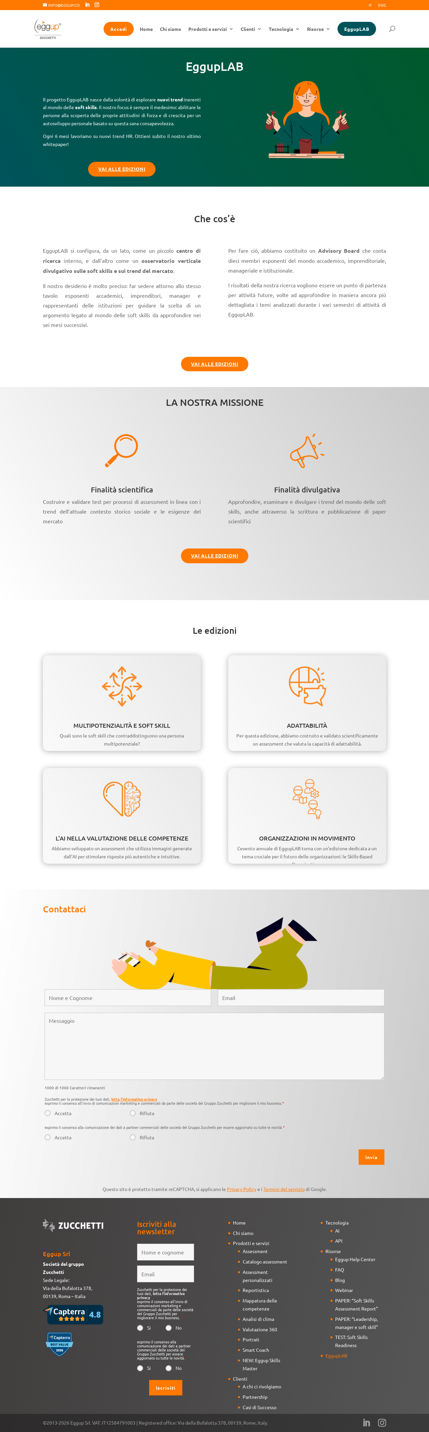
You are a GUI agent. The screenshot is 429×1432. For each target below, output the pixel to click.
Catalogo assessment (265, 1261)
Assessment (255, 1251)
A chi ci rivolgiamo (262, 1386)
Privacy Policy (241, 1189)
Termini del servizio (284, 1189)
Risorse (315, 29)
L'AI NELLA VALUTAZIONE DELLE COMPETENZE (122, 838)
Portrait (251, 1339)
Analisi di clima (258, 1319)
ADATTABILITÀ (307, 725)
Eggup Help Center (355, 1259)
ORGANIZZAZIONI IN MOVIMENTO (307, 838)
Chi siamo (170, 29)
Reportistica (256, 1290)
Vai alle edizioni (121, 169)
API (339, 1241)
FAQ (339, 1270)
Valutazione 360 (260, 1329)
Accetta (63, 1113)
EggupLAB (356, 29)
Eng (382, 5)
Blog (340, 1280)
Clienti (248, 29)
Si (149, 1328)
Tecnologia (281, 29)
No (179, 1328)
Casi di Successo (260, 1407)
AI (337, 1231)
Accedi (118, 29)
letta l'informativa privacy (134, 1099)
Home (146, 29)
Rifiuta (147, 1113)
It (370, 5)
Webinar (344, 1290)
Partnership (255, 1397)
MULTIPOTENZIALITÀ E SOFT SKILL (121, 725)
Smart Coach (256, 1350)
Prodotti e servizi (207, 29)
